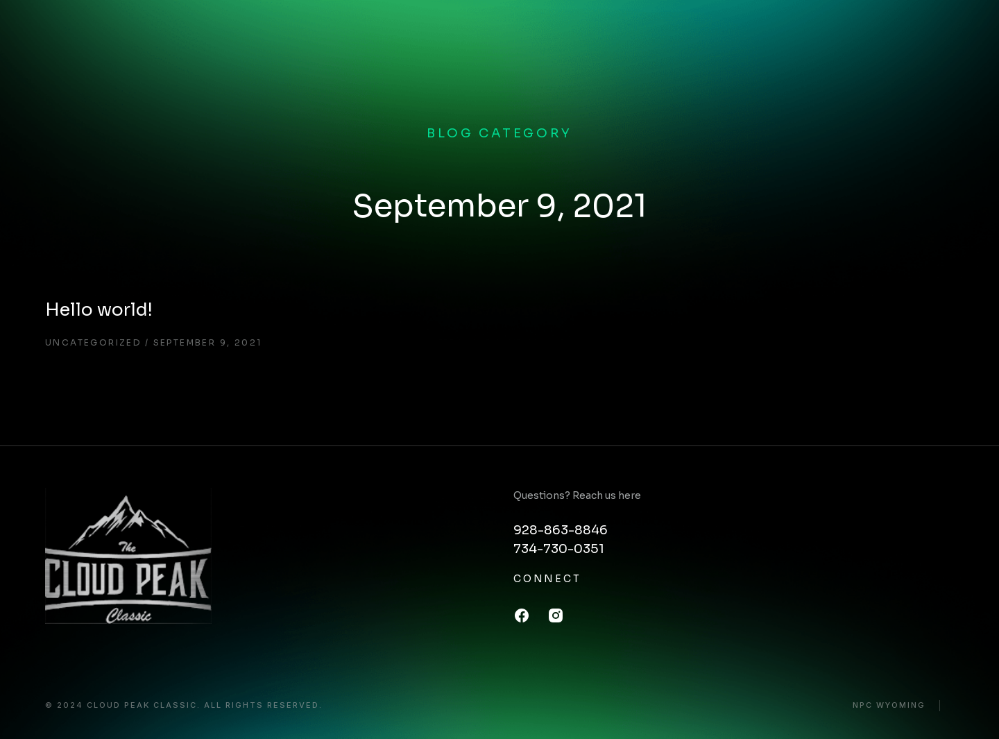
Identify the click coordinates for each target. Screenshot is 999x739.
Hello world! (99, 310)
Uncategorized (93, 342)
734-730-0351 (558, 549)
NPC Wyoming (889, 705)
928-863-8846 (560, 530)
